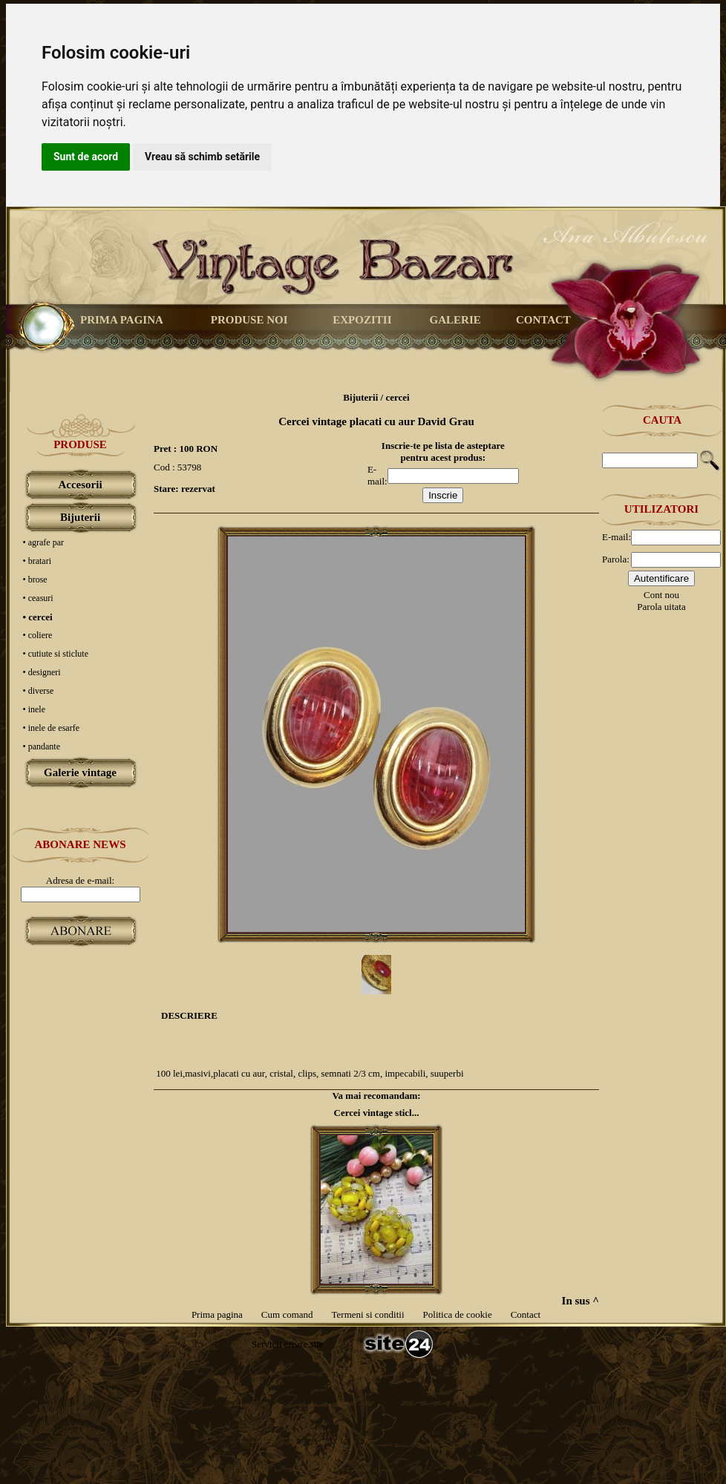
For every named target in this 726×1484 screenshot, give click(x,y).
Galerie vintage (80, 772)
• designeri (42, 672)
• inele (34, 709)
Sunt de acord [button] (85, 156)
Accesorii (80, 484)
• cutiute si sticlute (56, 654)
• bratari (37, 561)
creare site (302, 1344)
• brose (35, 579)
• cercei (38, 617)
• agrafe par (44, 542)
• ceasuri (38, 598)
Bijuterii (80, 517)
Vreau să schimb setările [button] (202, 156)
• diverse (38, 691)
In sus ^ (580, 1301)
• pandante (42, 746)
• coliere (38, 635)
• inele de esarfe (51, 728)
